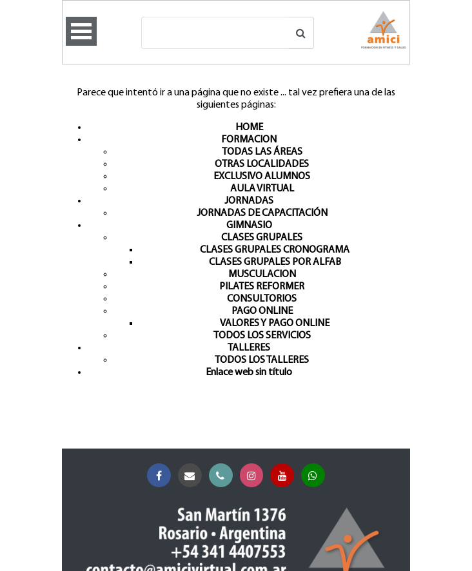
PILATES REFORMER (261, 287)
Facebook (161, 475)
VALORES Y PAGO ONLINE (274, 323)
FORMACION (249, 140)
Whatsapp (315, 475)
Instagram (254, 475)
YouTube (284, 475)
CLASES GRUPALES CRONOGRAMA (274, 250)
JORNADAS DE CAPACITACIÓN (262, 213)
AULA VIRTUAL (262, 189)
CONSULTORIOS (262, 299)
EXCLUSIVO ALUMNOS (261, 176)
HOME (249, 127)
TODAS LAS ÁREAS (262, 152)
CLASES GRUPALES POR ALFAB (275, 262)
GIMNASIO (249, 225)
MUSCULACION (262, 274)
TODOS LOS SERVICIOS (262, 336)
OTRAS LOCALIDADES (262, 164)
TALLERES (249, 348)
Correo (192, 475)
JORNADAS (248, 201)
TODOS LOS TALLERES (262, 360)
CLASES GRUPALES (261, 238)
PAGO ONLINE (262, 311)
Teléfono (223, 475)
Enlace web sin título (249, 372)
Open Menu (81, 31)
